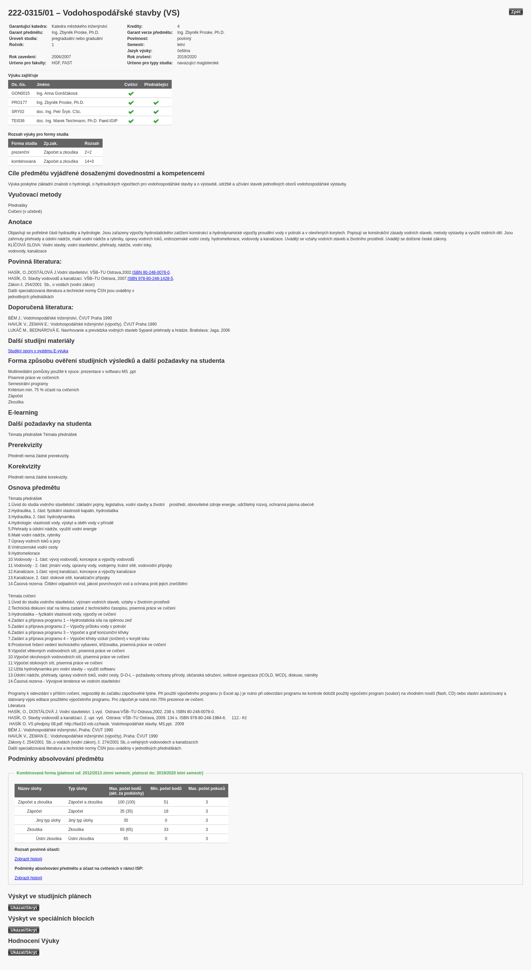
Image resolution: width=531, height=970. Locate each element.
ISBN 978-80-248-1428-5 (150, 278)
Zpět (516, 11)
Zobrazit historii (28, 859)
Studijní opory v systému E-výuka (38, 351)
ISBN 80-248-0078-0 (151, 272)
